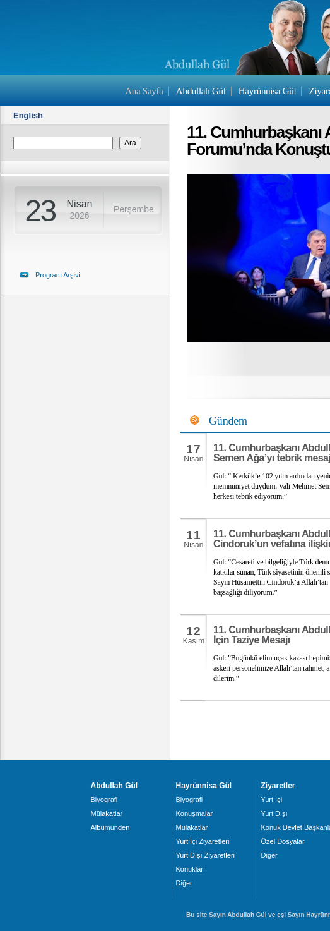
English (28, 115)
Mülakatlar (107, 813)
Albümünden (110, 827)
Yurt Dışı (274, 813)
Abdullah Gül (201, 91)
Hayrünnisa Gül (267, 91)
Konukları (190, 869)
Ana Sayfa (144, 91)
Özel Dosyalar (283, 841)
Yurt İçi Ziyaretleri (203, 841)
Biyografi (104, 799)
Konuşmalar (194, 813)
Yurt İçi (272, 799)
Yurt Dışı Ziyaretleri (205, 855)
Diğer (184, 883)
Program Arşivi (57, 275)
